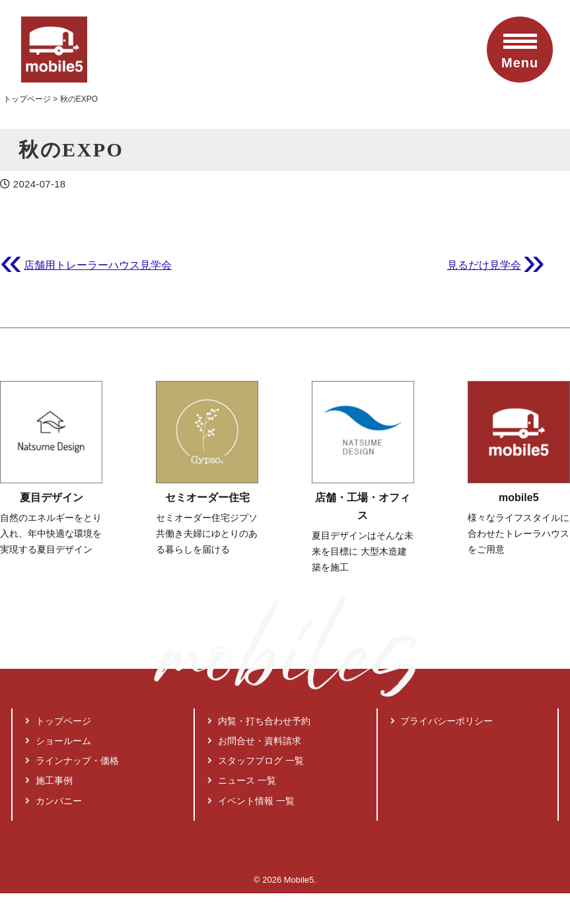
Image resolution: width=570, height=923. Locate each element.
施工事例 (49, 780)
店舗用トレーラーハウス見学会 (98, 265)
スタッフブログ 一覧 (255, 760)
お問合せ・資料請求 (254, 740)
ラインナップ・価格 (72, 760)
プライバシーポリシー (441, 721)
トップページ (58, 721)
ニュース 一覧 (241, 780)
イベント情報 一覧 (251, 801)
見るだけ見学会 (484, 265)
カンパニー (53, 801)
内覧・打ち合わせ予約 (258, 721)
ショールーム (58, 740)
